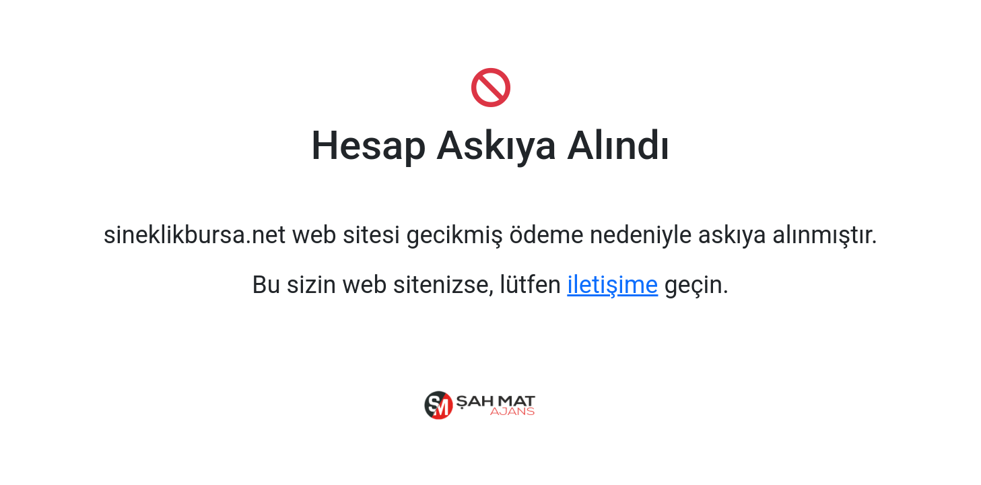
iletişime (612, 285)
